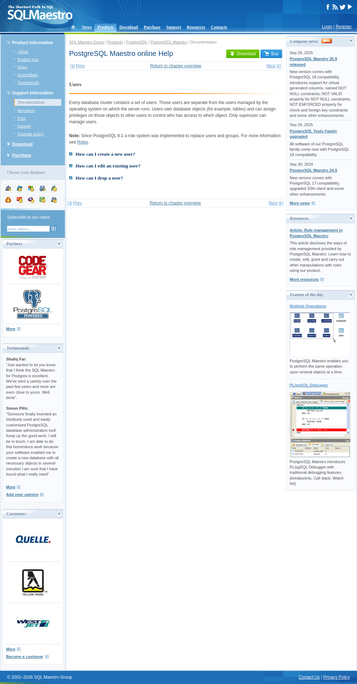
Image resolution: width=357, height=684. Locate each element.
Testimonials (28, 82)
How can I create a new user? (105, 154)
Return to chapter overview (175, 65)
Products (105, 27)
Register (344, 26)
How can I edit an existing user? (108, 166)
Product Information (32, 42)
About (22, 51)
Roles (82, 142)
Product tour (28, 59)
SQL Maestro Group (86, 42)
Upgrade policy (30, 133)
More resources (304, 279)
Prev (80, 65)
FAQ (21, 118)
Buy (271, 53)
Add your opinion (22, 494)
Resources (196, 27)
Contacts (219, 27)
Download (128, 27)
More (10, 329)
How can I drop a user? (99, 178)
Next (271, 65)
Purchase (152, 27)
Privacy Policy (336, 677)
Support (173, 27)
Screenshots (27, 74)
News (87, 27)
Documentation (31, 102)
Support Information (32, 92)
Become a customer (24, 656)
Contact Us (309, 677)
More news (300, 203)
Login (327, 26)
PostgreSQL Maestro (168, 42)
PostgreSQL (137, 42)
